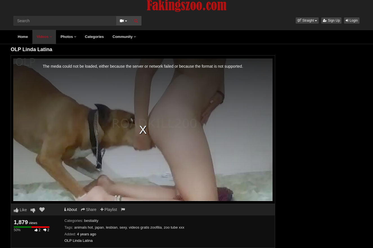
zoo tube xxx (174, 227)
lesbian (111, 227)
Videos (44, 37)
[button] (307, 20)
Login (352, 20)
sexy (123, 227)
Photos (68, 37)
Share (88, 209)
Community (124, 37)
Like (20, 210)
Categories (94, 37)
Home (23, 37)
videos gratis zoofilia (145, 227)
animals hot (83, 227)
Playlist (108, 209)
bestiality (91, 221)
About (70, 209)
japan (99, 227)
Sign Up (331, 20)
